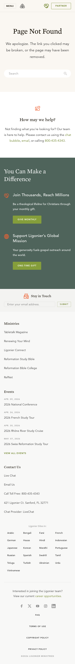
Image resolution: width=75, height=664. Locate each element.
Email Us (9, 484)
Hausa (26, 540)
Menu (10, 6)
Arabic (10, 532)
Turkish (27, 562)
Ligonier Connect (15, 350)
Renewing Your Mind (17, 341)
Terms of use (37, 626)
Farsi (41, 532)
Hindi (42, 540)
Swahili (43, 555)
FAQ (37, 615)
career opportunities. (48, 596)
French (59, 532)
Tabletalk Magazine (16, 332)
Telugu (11, 562)
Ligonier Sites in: (37, 526)
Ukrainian (44, 562)
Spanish (27, 555)
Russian (11, 555)
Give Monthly (27, 219)
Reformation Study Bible (19, 359)
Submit (64, 304)
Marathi (43, 547)
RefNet (8, 377)
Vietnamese (13, 570)
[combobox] (37, 74)
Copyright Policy (37, 637)
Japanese (12, 547)
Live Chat (10, 475)
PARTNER (61, 5)
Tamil (58, 555)
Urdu (57, 562)
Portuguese (61, 547)
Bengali (27, 532)
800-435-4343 (55, 141)
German (11, 540)
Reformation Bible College (20, 368)
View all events (15, 453)
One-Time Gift (27, 265)
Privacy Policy (37, 649)
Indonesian (61, 540)
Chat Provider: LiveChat (19, 512)
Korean (27, 547)
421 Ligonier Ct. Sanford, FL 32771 (26, 503)
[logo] (22, 6)
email (25, 141)
